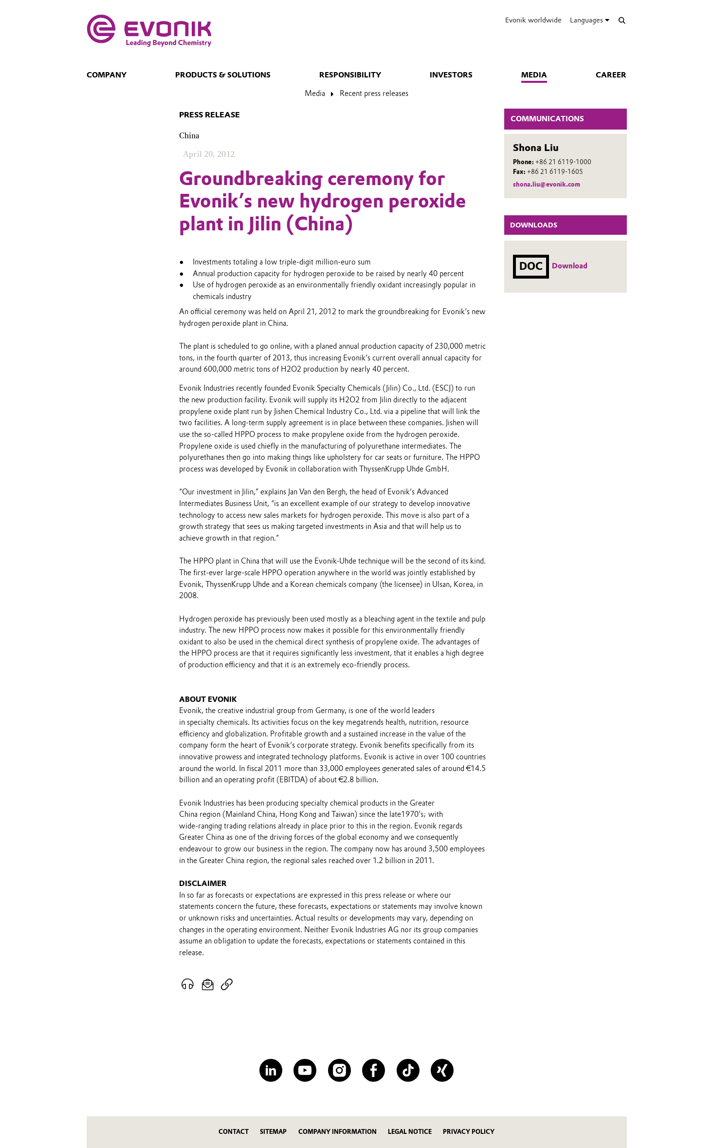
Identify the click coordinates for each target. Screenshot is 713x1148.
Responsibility (350, 75)
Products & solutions (223, 75)
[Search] (622, 20)
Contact (234, 1131)
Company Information (337, 1131)
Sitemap (273, 1131)
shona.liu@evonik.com (546, 184)
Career (611, 75)
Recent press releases (374, 93)
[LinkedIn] (270, 1070)
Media (534, 75)
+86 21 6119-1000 (563, 162)
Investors (451, 75)
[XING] (442, 1070)
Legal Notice (410, 1131)
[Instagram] (339, 1070)
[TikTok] (408, 1070)
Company (107, 75)
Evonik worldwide (533, 20)
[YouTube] (304, 1070)
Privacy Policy (468, 1131)
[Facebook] (373, 1070)
